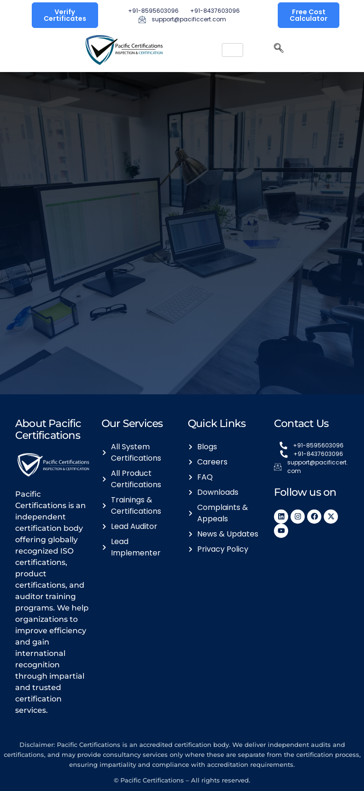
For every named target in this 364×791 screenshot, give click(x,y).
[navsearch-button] (278, 50)
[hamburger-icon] (232, 50)
